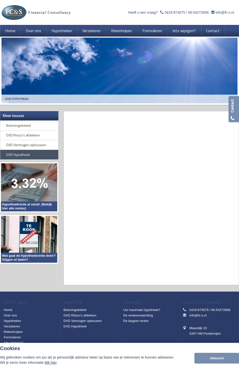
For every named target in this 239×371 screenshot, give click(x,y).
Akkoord (217, 358)
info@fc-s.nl (225, 12)
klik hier (51, 363)
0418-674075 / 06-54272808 (187, 12)
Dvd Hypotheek (17, 98)
